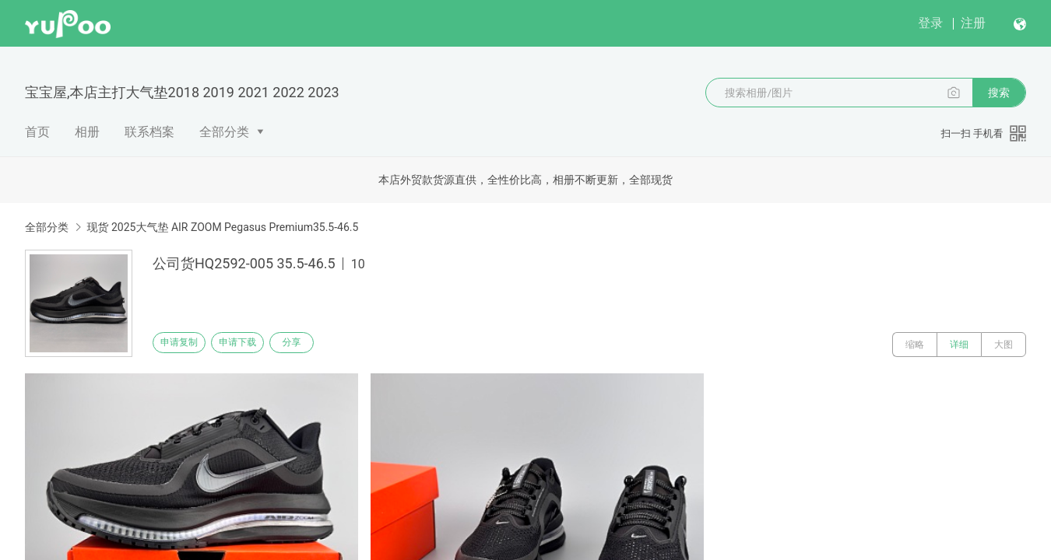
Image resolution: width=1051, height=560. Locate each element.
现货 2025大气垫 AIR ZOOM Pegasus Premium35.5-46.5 (222, 227)
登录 (930, 23)
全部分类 (224, 131)
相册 (87, 131)
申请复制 (185, 344)
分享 (325, 344)
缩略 (914, 344)
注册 (973, 23)
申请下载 (255, 344)
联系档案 (149, 131)
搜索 (999, 92)
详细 (959, 344)
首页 (37, 131)
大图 (1003, 344)
